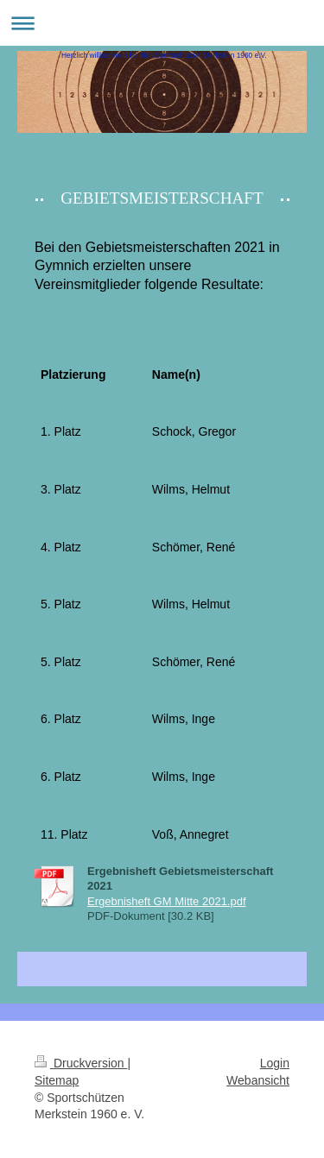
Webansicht (257, 1080)
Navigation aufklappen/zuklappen (162, 22)
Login (274, 1063)
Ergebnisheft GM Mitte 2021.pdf (166, 901)
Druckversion (81, 1063)
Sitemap (57, 1080)
